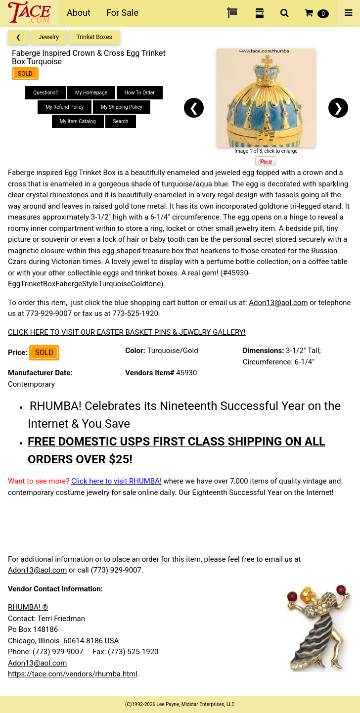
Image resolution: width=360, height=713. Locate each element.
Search (121, 121)
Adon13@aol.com (278, 302)
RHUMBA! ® (28, 607)
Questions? (45, 92)
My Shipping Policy (121, 107)
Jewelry (49, 37)
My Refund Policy (64, 107)
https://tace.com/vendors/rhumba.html (72, 673)
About (78, 12)
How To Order (140, 92)
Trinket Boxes (94, 37)
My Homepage (91, 92)
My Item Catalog (78, 121)
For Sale (122, 12)
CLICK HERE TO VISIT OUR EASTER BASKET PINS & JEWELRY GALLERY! (127, 332)
